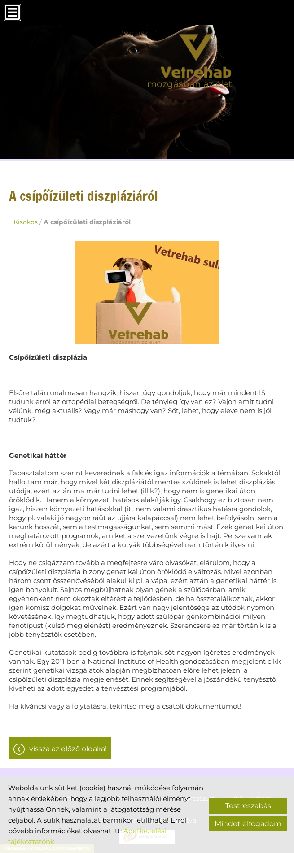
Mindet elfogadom (248, 823)
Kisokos (25, 222)
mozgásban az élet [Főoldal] (189, 83)
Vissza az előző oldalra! (68, 748)
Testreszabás (248, 805)
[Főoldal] (189, 56)
